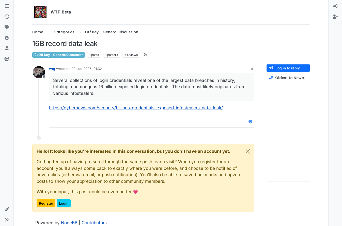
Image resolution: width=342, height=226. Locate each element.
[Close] (248, 151)
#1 (252, 69)
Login (63, 203)
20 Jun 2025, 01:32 (86, 69)
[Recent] (6, 17)
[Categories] (6, 6)
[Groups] (6, 59)
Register (46, 203)
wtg (52, 69)
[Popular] (6, 38)
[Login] (335, 6)
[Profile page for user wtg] (39, 72)
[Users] (6, 48)
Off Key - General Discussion (59, 55)
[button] (6, 209)
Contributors (94, 222)
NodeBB (69, 222)
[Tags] (6, 27)
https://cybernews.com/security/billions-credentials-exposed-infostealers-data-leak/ (136, 107)
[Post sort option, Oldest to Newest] (288, 78)
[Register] (335, 17)
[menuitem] (335, 6)
